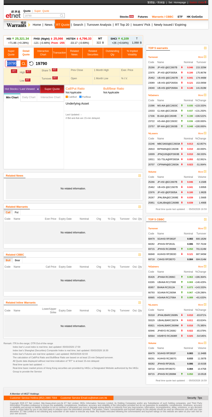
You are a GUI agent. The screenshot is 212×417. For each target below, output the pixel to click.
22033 (151, 111)
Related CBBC (15, 254)
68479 (151, 239)
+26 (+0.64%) (120, 40)
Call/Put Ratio (75, 88)
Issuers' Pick (141, 24)
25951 (151, 202)
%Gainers (153, 95)
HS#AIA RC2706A (166, 297)
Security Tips (194, 397)
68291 (151, 358)
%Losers (153, 133)
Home (37, 24)
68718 (151, 259)
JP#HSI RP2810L (166, 244)
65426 (151, 277)
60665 (151, 297)
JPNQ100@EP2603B (168, 154)
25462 (151, 78)
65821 (151, 325)
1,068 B (137, 40)
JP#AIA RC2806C (166, 277)
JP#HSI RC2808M (166, 249)
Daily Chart (28, 97)
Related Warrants (17, 206)
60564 (151, 336)
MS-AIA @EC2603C (167, 105)
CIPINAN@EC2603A (168, 164)
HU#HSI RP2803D (166, 254)
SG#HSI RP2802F (166, 239)
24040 (151, 88)
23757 (151, 126)
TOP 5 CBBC (156, 219)
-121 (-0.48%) (48, 40)
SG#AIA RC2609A (166, 292)
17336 (151, 116)
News (49, 24)
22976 (151, 72)
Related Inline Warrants (21, 302)
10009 (151, 154)
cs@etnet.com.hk (97, 397)
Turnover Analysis (99, 24)
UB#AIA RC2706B (166, 282)
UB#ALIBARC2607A (167, 320)
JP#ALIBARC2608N (167, 315)
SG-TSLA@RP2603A (168, 159)
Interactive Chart (50, 97)
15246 (151, 144)
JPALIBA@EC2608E (167, 197)
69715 (151, 249)
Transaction (59, 52)
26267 (151, 197)
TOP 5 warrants (158, 48)
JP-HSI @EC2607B (167, 67)
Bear (17, 260)
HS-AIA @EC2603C (167, 121)
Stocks (127, 16)
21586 (151, 105)
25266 (151, 67)
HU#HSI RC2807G (166, 358)
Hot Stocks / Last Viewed (20, 88)
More (202, 57)
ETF (180, 16)
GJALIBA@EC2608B (168, 202)
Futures (143, 16)
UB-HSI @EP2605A (167, 83)
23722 (151, 121)
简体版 (161, 2)
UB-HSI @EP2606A (167, 88)
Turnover (153, 57)
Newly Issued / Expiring (170, 24)
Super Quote (41, 11)
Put (16, 212)
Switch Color (198, 2)
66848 (151, 254)
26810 (151, 149)
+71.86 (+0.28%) (18, 40)
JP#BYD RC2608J (166, 330)
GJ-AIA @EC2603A (167, 111)
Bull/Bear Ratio (113, 88)
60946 (151, 330)
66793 (151, 292)
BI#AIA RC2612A (166, 287)
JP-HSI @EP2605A (167, 72)
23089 (151, 83)
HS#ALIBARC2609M (167, 325)
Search (78, 24)
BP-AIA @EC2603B (167, 126)
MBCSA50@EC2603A (168, 144)
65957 (151, 287)
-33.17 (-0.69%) (79, 40)
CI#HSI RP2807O (166, 259)
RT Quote (62, 24)
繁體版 (151, 2)
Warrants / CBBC (162, 16)
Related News (14, 175)
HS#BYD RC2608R (167, 336)
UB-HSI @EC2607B (167, 78)
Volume (152, 172)
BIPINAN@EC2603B (167, 149)
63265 (151, 282)
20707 (151, 164)
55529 (151, 320)
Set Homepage (177, 2)
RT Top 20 (122, 24)
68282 (151, 244)
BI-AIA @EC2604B (167, 116)
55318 (151, 315)
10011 (151, 159)
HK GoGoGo (195, 16)
